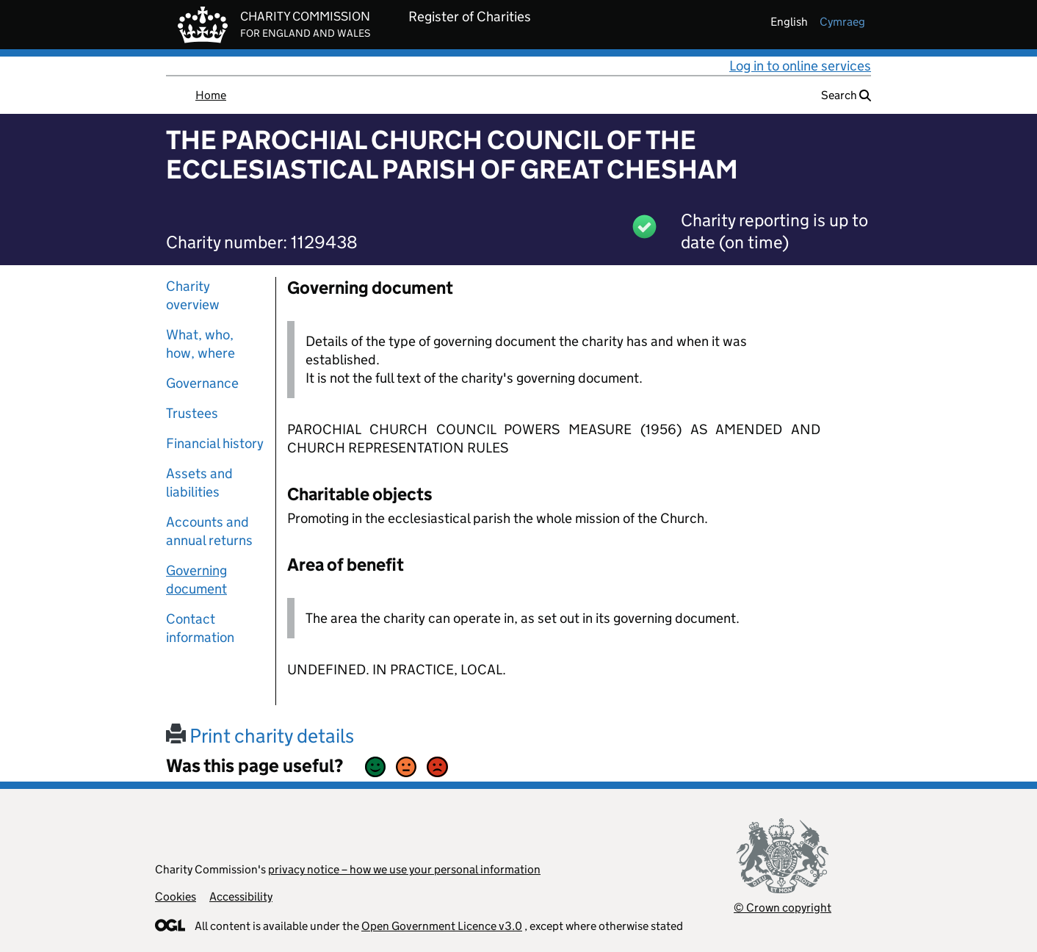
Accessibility (240, 897)
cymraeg (842, 22)
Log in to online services (800, 65)
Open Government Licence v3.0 (441, 926)
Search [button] (846, 95)
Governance (202, 383)
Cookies (175, 897)
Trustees (192, 413)
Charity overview (193, 295)
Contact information (200, 628)
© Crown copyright (782, 908)
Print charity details (260, 736)
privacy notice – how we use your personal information (404, 869)
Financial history (215, 443)
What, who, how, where (200, 343)
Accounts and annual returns (209, 531)
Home (210, 95)
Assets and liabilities (199, 482)
